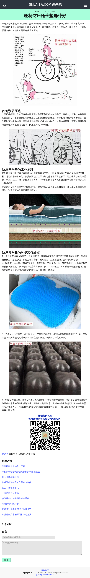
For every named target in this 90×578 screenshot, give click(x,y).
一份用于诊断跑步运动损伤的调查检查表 (21, 472)
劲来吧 (5, 454)
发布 (6, 560)
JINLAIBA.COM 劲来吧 (45, 4)
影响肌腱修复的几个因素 (13, 466)
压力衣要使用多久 (10, 488)
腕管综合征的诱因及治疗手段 (15, 498)
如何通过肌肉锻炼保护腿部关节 (16, 509)
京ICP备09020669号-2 (45, 575)
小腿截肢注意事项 (10, 493)
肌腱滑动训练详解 (10, 504)
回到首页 (45, 570)
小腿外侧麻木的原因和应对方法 (16, 514)
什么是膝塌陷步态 (10, 477)
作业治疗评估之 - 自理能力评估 (16, 482)
